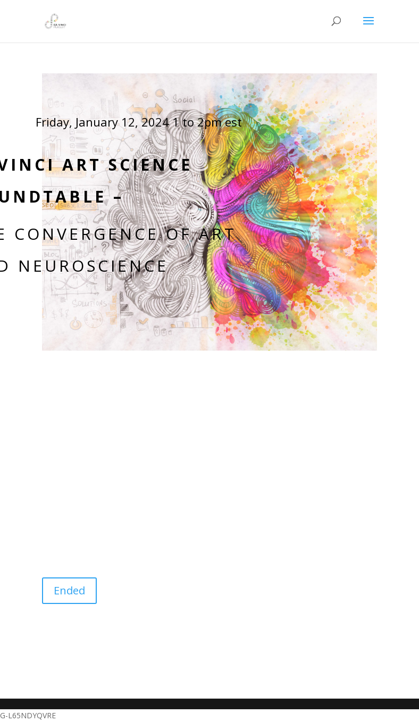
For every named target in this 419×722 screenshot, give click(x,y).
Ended (69, 590)
